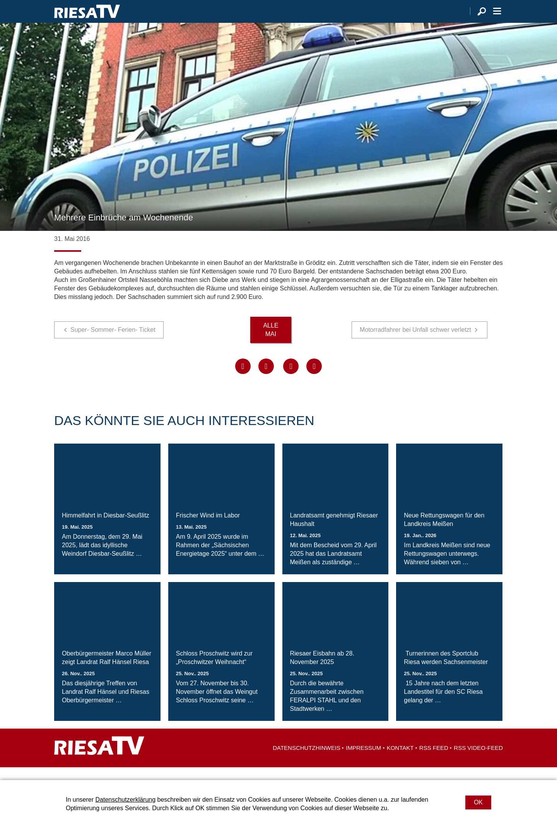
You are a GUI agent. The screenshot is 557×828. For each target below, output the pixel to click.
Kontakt (400, 760)
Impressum (363, 760)
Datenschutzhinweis (306, 760)
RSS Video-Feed (478, 760)
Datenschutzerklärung (125, 799)
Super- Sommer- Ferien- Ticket (112, 342)
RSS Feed (433, 760)
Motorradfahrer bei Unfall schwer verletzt (415, 342)
